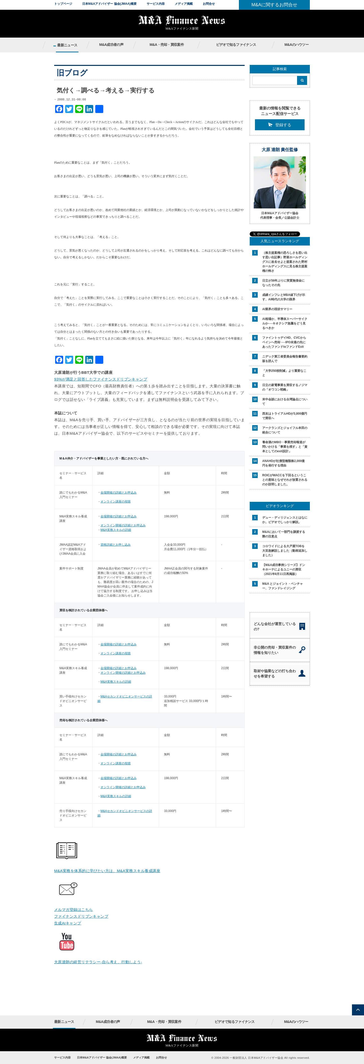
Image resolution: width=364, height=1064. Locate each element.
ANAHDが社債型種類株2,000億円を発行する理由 (283, 463)
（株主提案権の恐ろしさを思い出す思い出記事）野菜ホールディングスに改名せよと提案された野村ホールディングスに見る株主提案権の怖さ (284, 262)
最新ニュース (67, 45)
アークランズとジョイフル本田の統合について (284, 430)
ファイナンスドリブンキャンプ (81, 916)
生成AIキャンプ (67, 923)
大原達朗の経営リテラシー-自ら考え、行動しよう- (98, 962)
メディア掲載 (184, 4)
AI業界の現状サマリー (277, 309)
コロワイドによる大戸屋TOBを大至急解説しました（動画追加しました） (284, 550)
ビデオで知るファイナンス (236, 45)
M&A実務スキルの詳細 (116, 530)
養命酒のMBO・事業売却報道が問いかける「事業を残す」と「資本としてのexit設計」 (284, 446)
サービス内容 (156, 4)
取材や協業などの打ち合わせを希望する (275, 673)
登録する (283, 125)
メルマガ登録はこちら (73, 909)
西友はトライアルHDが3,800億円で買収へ (284, 416)
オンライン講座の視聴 (116, 501)
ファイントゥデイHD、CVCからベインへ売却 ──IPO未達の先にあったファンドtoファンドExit (284, 342)
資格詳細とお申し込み (116, 544)
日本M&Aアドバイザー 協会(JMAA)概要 (109, 4)
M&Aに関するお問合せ (274, 4)
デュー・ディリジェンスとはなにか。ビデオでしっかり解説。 (284, 520)
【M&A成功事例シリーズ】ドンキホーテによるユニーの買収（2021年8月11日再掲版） (283, 569)
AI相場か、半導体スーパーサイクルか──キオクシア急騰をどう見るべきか (284, 323)
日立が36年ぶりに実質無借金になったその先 (283, 283)
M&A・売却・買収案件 (167, 45)
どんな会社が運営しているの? (275, 626)
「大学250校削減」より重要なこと (284, 373)
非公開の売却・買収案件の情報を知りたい (275, 650)
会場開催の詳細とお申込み (119, 492)
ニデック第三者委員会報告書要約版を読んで (284, 359)
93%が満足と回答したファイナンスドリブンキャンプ (100, 379)
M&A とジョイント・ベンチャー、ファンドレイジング (282, 586)
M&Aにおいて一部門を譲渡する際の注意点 (283, 534)
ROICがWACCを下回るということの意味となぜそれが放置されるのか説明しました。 (284, 480)
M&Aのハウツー (297, 45)
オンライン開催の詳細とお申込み (123, 525)
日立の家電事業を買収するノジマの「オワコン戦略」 (284, 387)
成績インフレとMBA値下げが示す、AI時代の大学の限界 (283, 297)
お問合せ (209, 4)
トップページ (63, 4)
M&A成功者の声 (111, 45)
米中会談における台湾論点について (284, 402)
